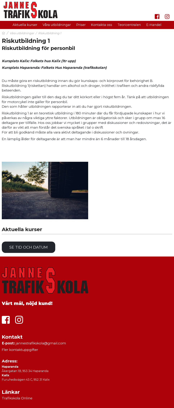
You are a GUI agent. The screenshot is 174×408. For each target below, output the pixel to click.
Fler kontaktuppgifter (20, 350)
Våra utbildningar (22, 33)
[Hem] (3, 33)
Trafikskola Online (17, 398)
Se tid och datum (28, 247)
